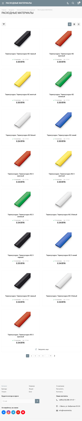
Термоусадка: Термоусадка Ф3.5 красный (20, 336)
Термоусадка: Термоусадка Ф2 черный (20, 54)
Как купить (60, 389)
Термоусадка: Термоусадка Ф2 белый (20, 135)
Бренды (4, 389)
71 (50, 356)
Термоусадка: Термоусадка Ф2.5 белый (61, 215)
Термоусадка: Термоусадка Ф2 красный (61, 55)
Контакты (59, 392)
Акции (31, 389)
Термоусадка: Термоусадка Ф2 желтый (20, 94)
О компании (60, 386)
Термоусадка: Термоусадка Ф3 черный (20, 296)
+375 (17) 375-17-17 (66, 400)
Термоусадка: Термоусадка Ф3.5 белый (61, 296)
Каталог (4, 386)
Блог (30, 392)
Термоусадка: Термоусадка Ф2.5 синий (61, 255)
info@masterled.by (65, 410)
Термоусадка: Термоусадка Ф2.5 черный (20, 256)
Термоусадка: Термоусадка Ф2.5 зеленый (20, 216)
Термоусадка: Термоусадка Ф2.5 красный (20, 175)
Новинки (32, 386)
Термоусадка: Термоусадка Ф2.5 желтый (61, 175)
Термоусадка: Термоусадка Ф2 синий (61, 135)
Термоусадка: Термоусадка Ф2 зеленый (61, 96)
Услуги (4, 392)
